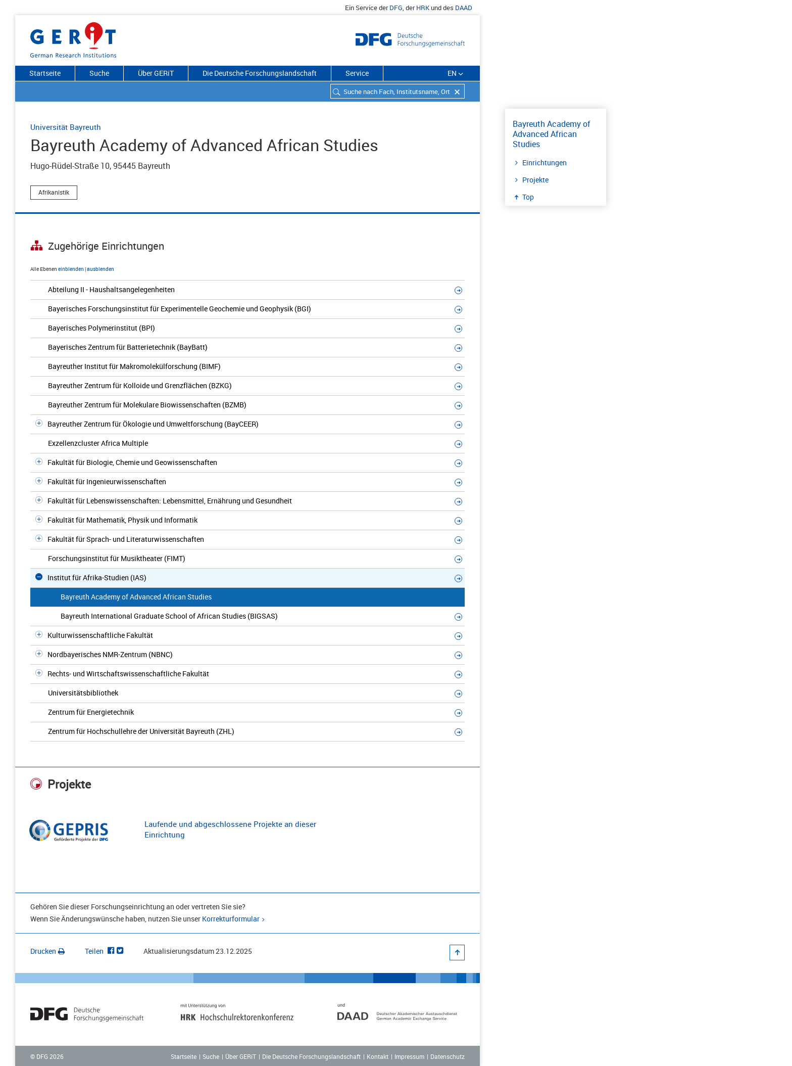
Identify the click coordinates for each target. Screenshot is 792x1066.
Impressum (409, 1056)
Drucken (47, 951)
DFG (396, 7)
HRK (422, 7)
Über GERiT (156, 73)
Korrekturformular (231, 918)
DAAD (463, 7)
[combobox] (397, 91)
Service (357, 73)
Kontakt (377, 1056)
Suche (99, 73)
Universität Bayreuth (65, 127)
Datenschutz (447, 1056)
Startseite (45, 73)
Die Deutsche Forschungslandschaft (260, 73)
